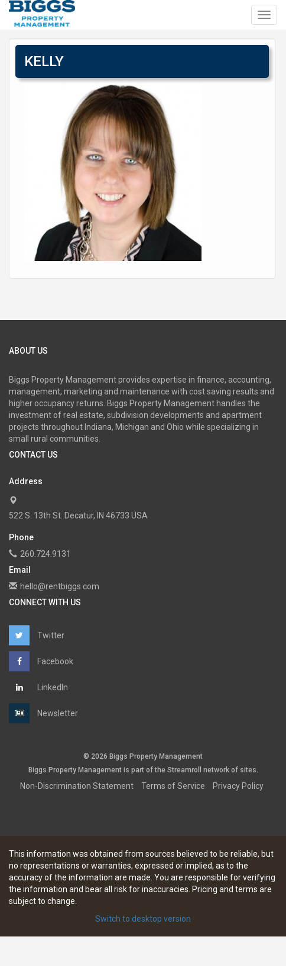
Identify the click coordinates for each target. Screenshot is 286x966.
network (216, 770)
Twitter (36, 635)
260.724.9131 (45, 554)
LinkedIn (38, 687)
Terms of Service (173, 786)
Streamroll (184, 770)
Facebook (41, 661)
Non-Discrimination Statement (77, 786)
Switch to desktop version (143, 918)
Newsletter (43, 713)
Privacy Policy (238, 786)
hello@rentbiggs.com (59, 586)
